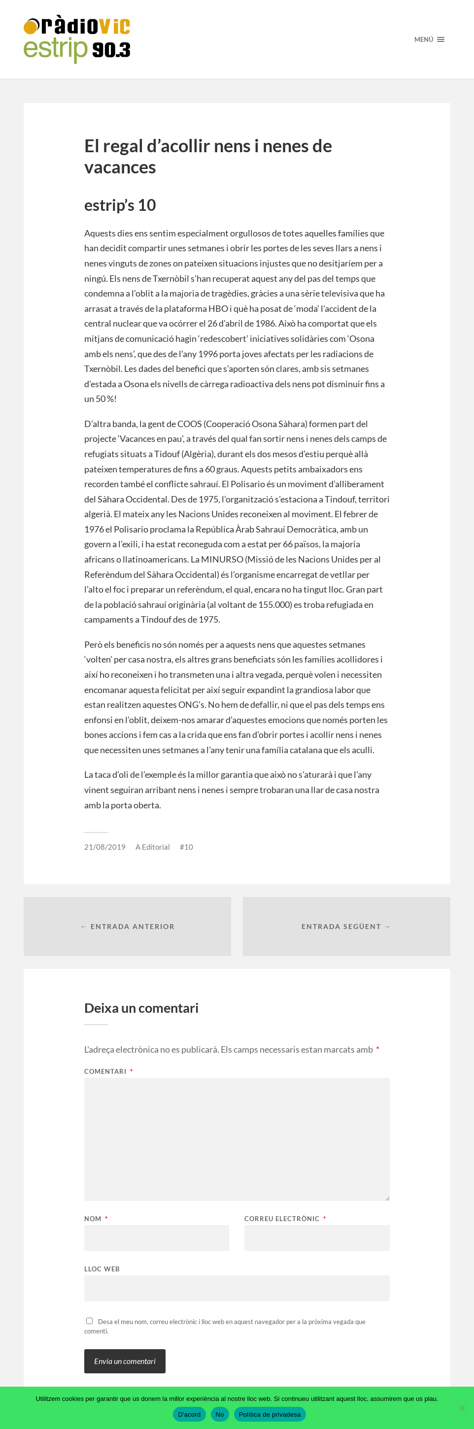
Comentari (108, 1071)
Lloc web (102, 1268)
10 (188, 846)
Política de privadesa (270, 1414)
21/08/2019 (105, 846)
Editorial (156, 846)
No (220, 1414)
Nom (96, 1219)
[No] (462, 1408)
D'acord (189, 1414)
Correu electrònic (285, 1219)
